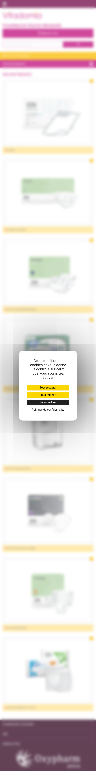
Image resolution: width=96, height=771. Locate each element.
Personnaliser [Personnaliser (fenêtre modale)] (48, 402)
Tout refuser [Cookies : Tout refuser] (48, 395)
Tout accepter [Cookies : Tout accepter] (48, 387)
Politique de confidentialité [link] (48, 409)
